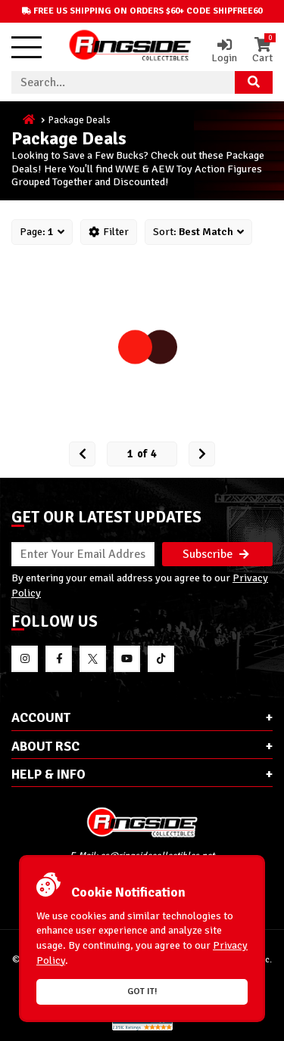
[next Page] (202, 453)
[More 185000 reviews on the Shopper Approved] (142, 1027)
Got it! (142, 991)
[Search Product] (254, 82)
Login (224, 50)
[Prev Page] (82, 453)
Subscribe (216, 554)
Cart (262, 50)
